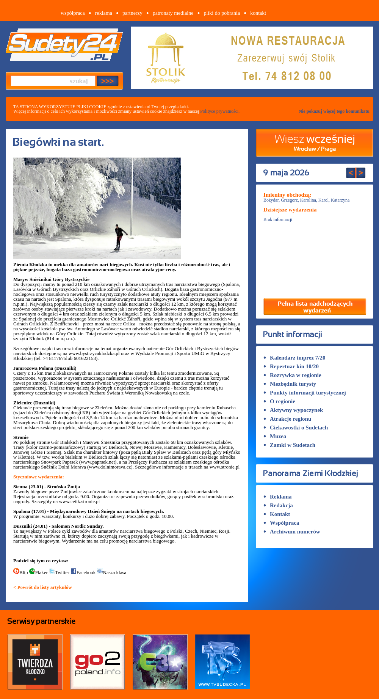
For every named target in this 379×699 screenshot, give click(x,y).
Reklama (277, 496)
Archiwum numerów (291, 531)
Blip (20, 572)
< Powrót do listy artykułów (42, 587)
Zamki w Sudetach (289, 445)
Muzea (274, 436)
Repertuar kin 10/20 (291, 366)
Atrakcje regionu (287, 419)
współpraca (73, 13)
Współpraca (281, 523)
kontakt (258, 13)
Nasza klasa (112, 572)
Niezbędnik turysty (289, 384)
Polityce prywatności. (220, 111)
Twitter (59, 572)
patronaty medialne (173, 13)
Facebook (83, 572)
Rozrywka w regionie (292, 375)
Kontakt (276, 514)
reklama (103, 13)
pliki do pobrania (222, 13)
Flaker (38, 572)
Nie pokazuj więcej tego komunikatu (334, 111)
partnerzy (132, 13)
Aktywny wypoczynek (293, 410)
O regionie (279, 401)
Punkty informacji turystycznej (304, 392)
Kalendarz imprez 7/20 (294, 357)
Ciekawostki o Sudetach (295, 427)
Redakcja (278, 505)
